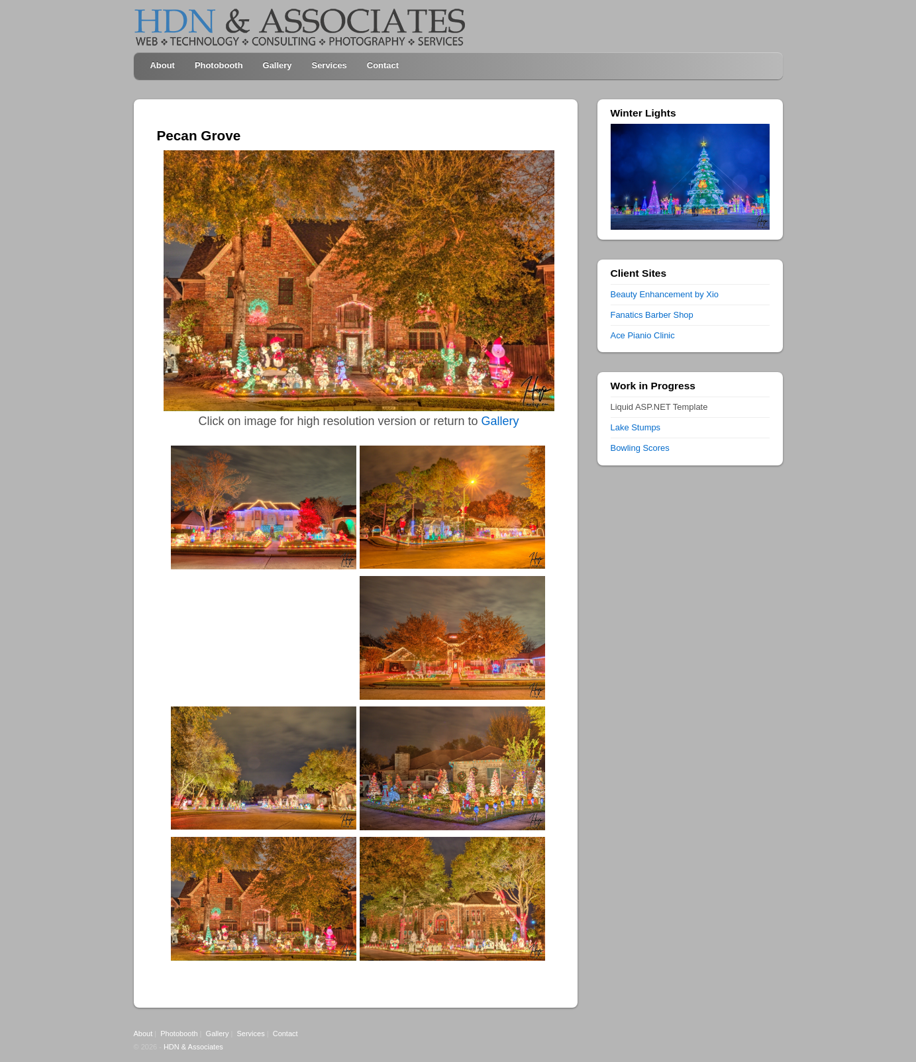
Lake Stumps (636, 427)
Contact (383, 65)
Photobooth (219, 65)
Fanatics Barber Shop (652, 315)
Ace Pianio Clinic (643, 335)
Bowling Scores (640, 448)
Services (329, 65)
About (162, 65)
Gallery (277, 65)
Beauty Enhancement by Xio (665, 294)
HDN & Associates (193, 1047)
